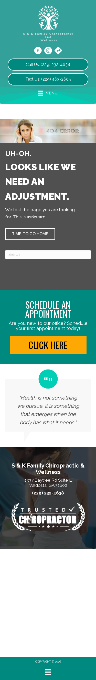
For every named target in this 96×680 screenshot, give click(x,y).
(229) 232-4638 (48, 493)
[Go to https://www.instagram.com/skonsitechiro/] (48, 51)
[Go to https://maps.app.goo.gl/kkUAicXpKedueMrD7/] (58, 51)
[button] (30, 234)
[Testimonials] (48, 400)
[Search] (48, 254)
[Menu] (47, 672)
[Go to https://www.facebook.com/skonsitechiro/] (38, 51)
